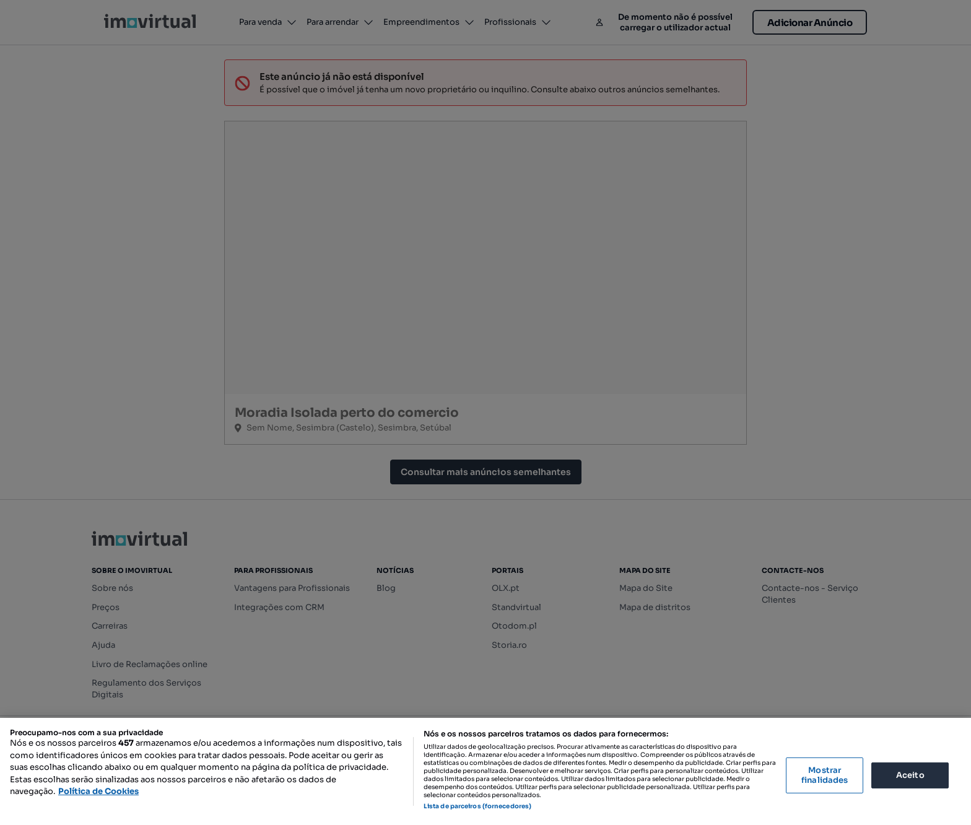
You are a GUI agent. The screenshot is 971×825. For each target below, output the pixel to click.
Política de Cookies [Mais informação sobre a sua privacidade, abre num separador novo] (98, 791)
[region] (485, 771)
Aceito (910, 775)
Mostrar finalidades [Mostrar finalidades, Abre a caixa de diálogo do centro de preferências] (824, 775)
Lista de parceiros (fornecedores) (477, 806)
